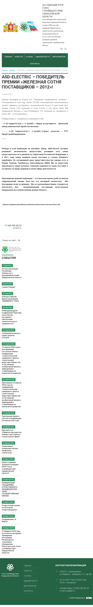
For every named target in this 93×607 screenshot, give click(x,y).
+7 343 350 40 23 (12, 225)
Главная (8, 57)
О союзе (29, 57)
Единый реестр (43, 57)
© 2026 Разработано (77, 598)
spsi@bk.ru (17, 228)
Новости (19, 57)
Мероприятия (59, 57)
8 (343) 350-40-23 (81, 588)
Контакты (35, 64)
